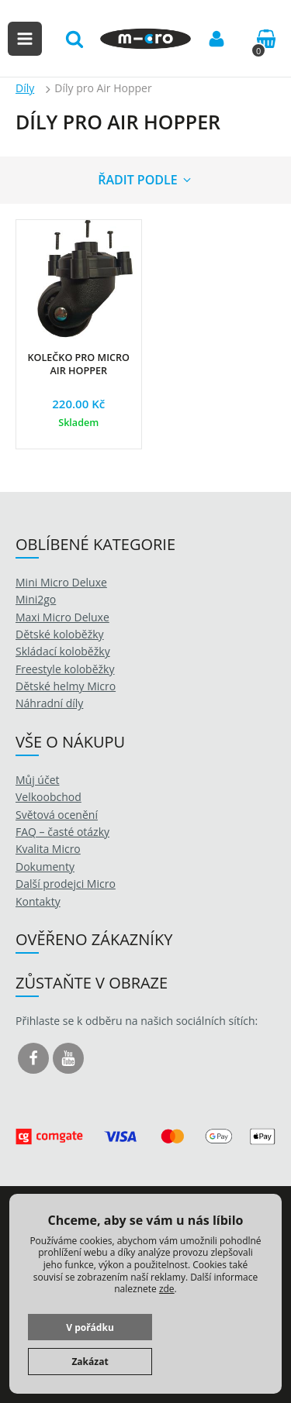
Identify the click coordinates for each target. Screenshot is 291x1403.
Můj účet (38, 779)
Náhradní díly (49, 703)
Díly (25, 88)
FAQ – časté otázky (62, 831)
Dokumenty (45, 866)
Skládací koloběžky (63, 651)
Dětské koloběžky (60, 634)
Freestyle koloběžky (65, 669)
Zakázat (89, 1361)
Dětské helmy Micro (66, 686)
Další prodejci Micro (66, 883)
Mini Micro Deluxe (61, 582)
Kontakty (38, 901)
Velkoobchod (48, 796)
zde (167, 1288)
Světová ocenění (57, 814)
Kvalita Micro (48, 848)
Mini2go (36, 599)
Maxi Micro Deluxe (62, 617)
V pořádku (90, 1327)
